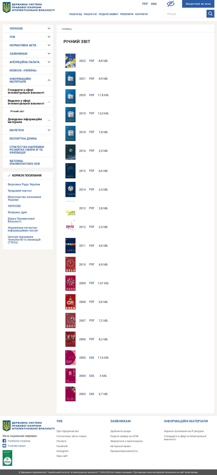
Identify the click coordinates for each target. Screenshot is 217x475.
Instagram (63, 451)
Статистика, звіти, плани (72, 436)
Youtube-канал (14, 445)
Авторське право (120, 446)
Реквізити (126, 14)
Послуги (61, 441)
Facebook (62, 446)
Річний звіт (17, 111)
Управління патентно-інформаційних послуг (23, 229)
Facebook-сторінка (16, 441)
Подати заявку (108, 14)
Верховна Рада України (24, 184)
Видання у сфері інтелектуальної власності (26, 102)
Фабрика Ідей (17, 212)
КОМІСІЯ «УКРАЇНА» (23, 70)
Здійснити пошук (120, 431)
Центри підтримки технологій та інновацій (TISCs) (24, 239)
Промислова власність (124, 451)
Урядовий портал (20, 190)
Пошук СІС (90, 14)
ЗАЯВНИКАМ (18, 53)
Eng (154, 4)
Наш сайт (62, 456)
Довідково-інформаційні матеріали (25, 120)
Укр (145, 4)
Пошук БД (75, 14)
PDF (91, 61)
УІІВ (12, 37)
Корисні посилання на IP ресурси (184, 431)
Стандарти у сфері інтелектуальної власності (26, 91)
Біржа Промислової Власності (21, 220)
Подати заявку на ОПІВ (124, 436)
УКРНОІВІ (16, 28)
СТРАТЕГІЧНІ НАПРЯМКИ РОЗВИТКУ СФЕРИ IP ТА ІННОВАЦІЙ (27, 149)
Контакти (141, 14)
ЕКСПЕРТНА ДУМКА (23, 138)
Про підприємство (68, 431)
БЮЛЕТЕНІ (17, 130)
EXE (91, 357)
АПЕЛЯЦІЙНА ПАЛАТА (25, 62)
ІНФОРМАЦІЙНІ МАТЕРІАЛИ (20, 80)
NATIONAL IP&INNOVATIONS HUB (25, 162)
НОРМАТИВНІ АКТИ (23, 45)
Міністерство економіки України (24, 198)
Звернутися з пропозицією (126, 441)
